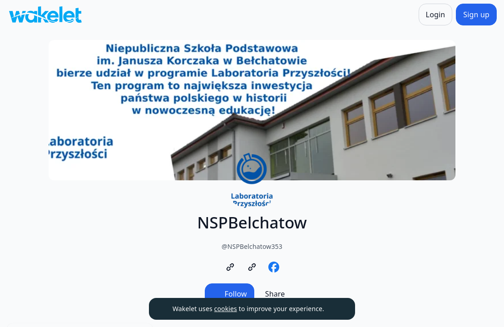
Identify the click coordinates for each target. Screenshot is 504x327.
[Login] (436, 14)
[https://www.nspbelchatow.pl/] (230, 267)
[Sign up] (476, 14)
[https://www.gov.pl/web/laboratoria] (252, 267)
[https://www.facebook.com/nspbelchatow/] (273, 267)
